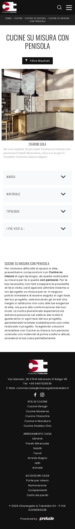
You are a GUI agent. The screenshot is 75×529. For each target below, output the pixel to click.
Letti (37, 463)
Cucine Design (37, 406)
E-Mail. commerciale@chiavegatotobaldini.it (37, 388)
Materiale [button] (13, 194)
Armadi (37, 468)
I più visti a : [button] (16, 228)
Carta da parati (37, 495)
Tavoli (37, 453)
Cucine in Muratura (37, 421)
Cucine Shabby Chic (38, 426)
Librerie (37, 438)
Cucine (18, 18)
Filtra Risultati (37, 61)
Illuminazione (37, 485)
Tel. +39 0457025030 (37, 383)
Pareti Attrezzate (37, 443)
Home (8, 18)
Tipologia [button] (13, 211)
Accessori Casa (38, 476)
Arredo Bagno (37, 458)
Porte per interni (37, 480)
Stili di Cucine (38, 401)
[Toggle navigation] (69, 7)
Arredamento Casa (37, 434)
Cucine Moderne (37, 411)
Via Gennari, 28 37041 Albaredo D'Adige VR (37, 379)
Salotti (37, 448)
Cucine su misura (35, 18)
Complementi (37, 490)
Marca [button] (11, 177)
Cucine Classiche (37, 416)
